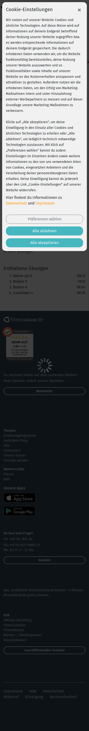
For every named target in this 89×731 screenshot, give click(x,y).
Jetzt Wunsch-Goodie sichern (45, 722)
